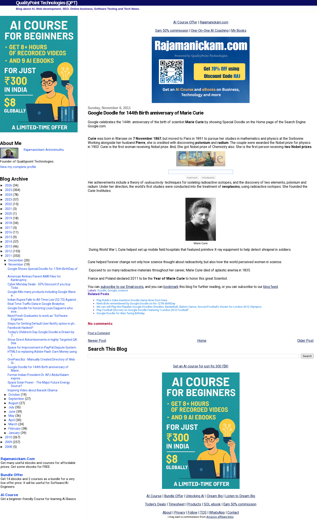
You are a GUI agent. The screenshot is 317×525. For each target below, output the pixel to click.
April (12, 420)
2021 (9, 209)
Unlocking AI (195, 496)
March (13, 424)
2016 (9, 232)
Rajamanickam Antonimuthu (44, 150)
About (167, 512)
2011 (9, 256)
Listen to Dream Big (240, 496)
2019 (9, 218)
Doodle (101, 290)
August (13, 403)
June (12, 411)
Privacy (179, 512)
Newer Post (97, 341)
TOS (203, 512)
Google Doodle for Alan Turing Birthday (121, 313)
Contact (233, 512)
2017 (9, 228)
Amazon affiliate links (220, 516)
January (14, 433)
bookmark (171, 287)
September (16, 398)
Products (194, 504)
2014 (9, 242)
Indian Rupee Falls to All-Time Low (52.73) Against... (43, 299)
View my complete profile (18, 167)
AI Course (154, 496)
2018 (9, 223)
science (123, 290)
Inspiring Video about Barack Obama (32, 390)
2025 (9, 190)
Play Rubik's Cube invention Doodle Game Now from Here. (132, 300)
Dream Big (215, 496)
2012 (9, 251)
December (16, 260)
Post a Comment (99, 333)
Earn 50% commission (171, 30)
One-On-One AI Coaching (210, 30)
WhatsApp (217, 512)
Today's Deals (155, 504)
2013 (9, 246)
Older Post (305, 341)
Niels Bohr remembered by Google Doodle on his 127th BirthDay (136, 303)
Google (112, 290)
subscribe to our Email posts (121, 287)
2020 (9, 214)
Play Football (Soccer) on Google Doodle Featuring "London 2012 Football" (143, 310)
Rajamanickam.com (214, 22)
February (15, 428)
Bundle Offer (173, 496)
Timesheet (177, 504)
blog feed (270, 287)
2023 (9, 199)
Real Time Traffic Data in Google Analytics (36, 304)
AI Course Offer (185, 22)
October (14, 394)
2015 (9, 237)
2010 (9, 437)
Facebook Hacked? (20, 327)
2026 (9, 185)
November (16, 264)
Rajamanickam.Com (18, 459)
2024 (9, 195)
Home (201, 341)
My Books (238, 30)
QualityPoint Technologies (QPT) (46, 2)
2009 (9, 442)
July (11, 407)
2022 (9, 204)
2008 (9, 447)
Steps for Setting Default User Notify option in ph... (42, 323)
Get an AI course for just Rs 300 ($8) (200, 366)
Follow (192, 512)
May (11, 415)
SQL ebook (212, 504)
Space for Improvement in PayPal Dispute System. (42, 347)
